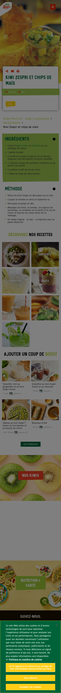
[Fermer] (57, 625)
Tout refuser (30, 678)
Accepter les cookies (30, 687)
